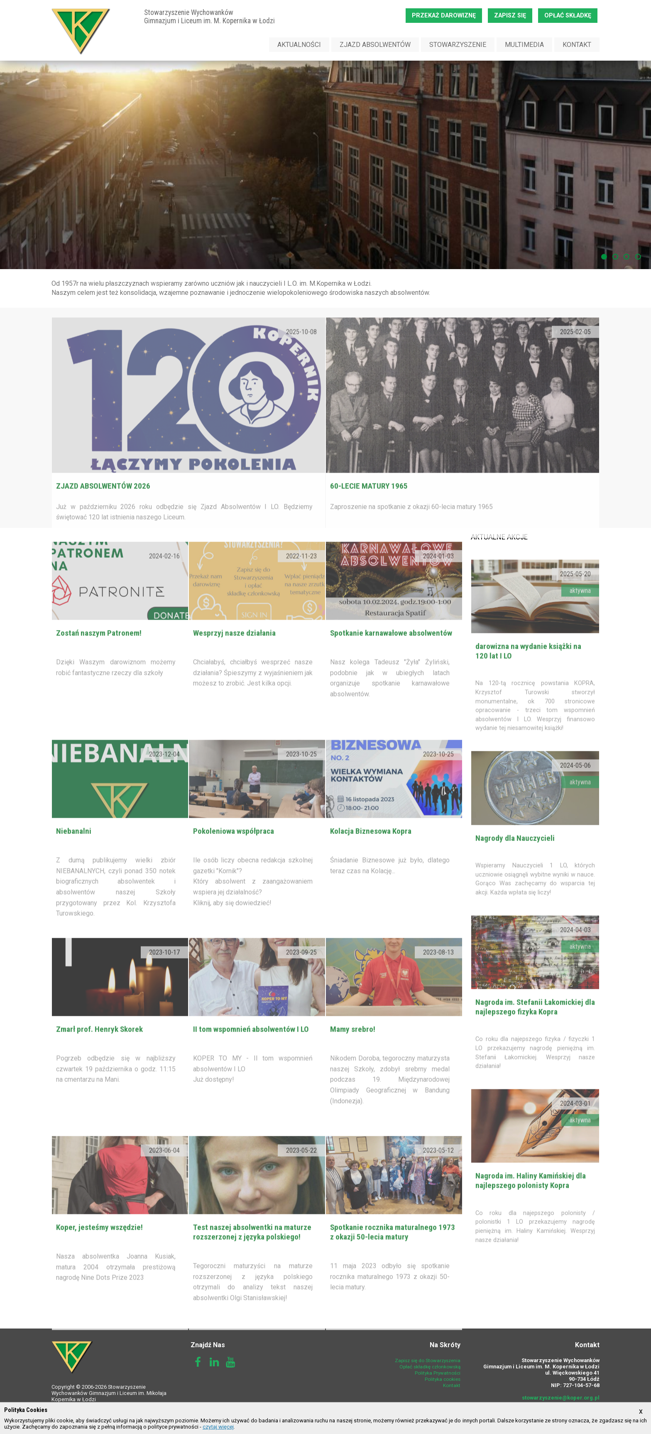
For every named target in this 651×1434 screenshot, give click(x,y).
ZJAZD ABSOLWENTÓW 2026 (103, 502)
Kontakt (577, 45)
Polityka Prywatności (437, 1373)
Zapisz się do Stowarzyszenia (427, 1360)
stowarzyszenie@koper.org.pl (561, 1398)
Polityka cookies (442, 1379)
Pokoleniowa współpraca (233, 847)
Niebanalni (73, 847)
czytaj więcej (218, 1427)
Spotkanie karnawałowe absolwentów (391, 649)
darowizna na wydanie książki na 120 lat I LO (528, 667)
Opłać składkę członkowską (429, 1367)
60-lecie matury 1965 (369, 502)
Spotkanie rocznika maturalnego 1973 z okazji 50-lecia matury (392, 1248)
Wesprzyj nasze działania (234, 649)
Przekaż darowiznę (444, 15)
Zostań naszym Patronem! (99, 649)
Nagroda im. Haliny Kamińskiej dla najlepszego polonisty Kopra (530, 1196)
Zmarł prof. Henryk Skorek (99, 1045)
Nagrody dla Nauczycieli (515, 854)
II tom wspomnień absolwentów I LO (251, 1045)
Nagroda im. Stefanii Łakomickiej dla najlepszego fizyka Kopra (535, 1023)
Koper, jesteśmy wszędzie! (99, 1243)
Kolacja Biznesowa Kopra (370, 847)
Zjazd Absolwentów (375, 45)
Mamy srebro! (352, 1045)
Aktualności (299, 45)
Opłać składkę (567, 15)
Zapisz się (510, 15)
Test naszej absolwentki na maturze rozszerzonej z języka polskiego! (252, 1248)
